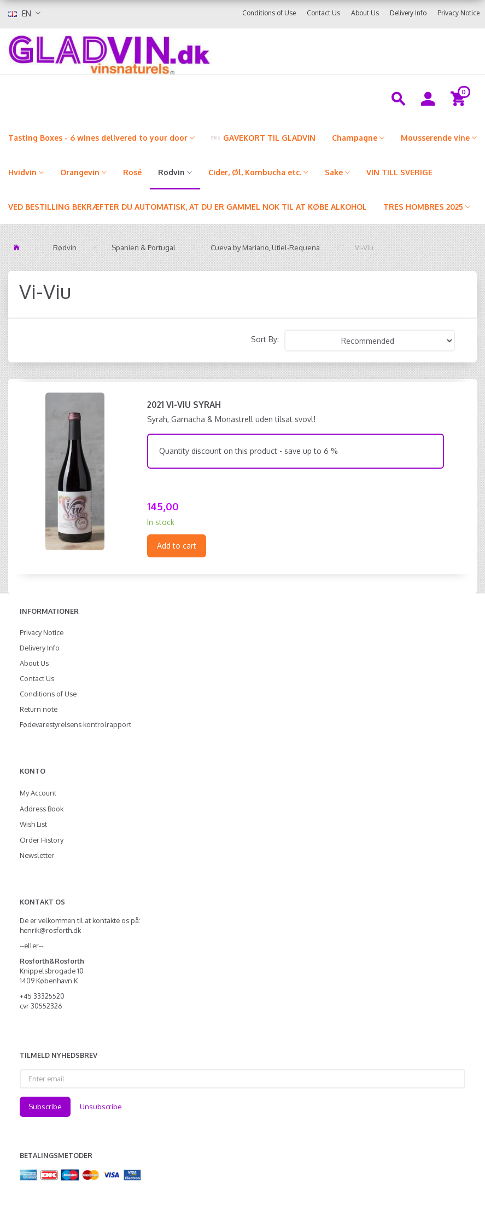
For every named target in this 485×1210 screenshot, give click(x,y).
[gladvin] (177, 51)
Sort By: (265, 339)
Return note (38, 709)
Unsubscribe (101, 1106)
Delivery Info (408, 13)
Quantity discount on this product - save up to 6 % (248, 451)
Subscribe (45, 1106)
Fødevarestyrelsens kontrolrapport (75, 724)
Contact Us (323, 13)
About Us (365, 13)
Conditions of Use (269, 13)
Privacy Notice (458, 13)
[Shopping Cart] (459, 98)
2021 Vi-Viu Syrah (184, 404)
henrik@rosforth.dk (50, 930)
